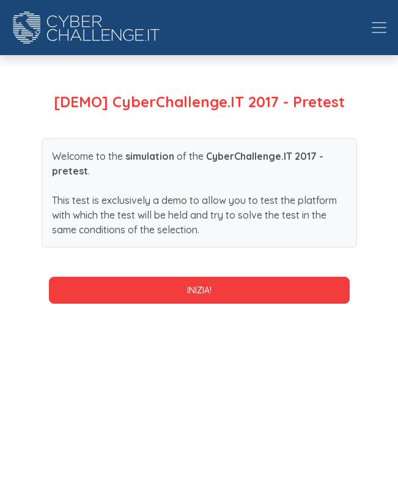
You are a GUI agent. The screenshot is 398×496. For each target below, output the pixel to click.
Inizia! (199, 290)
